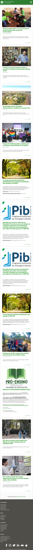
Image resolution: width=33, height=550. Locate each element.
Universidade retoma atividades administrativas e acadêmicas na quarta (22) (16, 107)
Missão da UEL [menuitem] (3, 504)
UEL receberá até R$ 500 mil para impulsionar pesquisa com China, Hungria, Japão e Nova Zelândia (16, 478)
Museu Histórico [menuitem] (3, 540)
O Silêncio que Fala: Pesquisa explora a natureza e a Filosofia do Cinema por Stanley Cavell (16, 69)
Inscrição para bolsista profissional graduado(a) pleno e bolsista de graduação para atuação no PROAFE (16, 181)
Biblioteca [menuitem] (2, 518)
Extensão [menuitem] (2, 517)
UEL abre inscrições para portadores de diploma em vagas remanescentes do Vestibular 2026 (15, 442)
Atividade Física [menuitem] (3, 529)
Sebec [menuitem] (1, 541)
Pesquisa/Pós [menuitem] (3, 516)
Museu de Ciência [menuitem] (3, 539)
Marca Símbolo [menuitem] (3, 508)
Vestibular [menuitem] (2, 519)
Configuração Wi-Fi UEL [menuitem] (5, 536)
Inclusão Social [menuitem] (3, 526)
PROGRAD (28, 197)
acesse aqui (23, 193)
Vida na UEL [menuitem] (2, 506)
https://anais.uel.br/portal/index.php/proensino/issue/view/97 (15, 405)
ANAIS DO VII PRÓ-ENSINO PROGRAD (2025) (16, 389)
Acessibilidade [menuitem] (3, 527)
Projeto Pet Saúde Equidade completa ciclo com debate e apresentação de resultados (16, 144)
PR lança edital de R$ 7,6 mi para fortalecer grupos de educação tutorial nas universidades (16, 30)
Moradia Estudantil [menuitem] (4, 524)
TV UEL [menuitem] (1, 530)
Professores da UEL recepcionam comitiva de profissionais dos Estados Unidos (16, 354)
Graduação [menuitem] (2, 515)
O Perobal (28, 42)
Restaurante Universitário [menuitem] (5, 538)
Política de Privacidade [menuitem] (5, 509)
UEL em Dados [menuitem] (3, 505)
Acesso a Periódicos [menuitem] (4, 537)
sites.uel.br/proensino (7, 408)
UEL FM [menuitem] (1, 531)
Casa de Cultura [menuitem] (3, 525)
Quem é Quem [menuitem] (3, 507)
